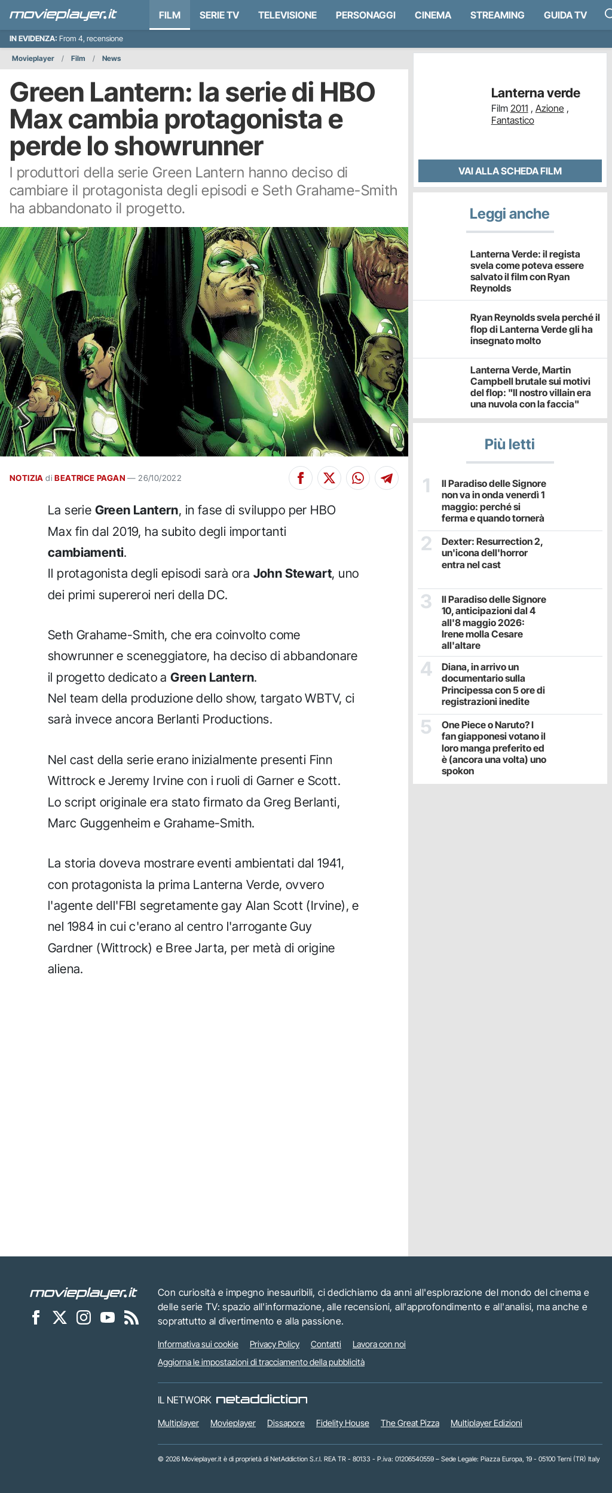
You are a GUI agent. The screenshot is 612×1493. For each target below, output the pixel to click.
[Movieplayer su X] (60, 1317)
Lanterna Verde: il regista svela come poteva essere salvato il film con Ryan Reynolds (527, 271)
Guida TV (565, 15)
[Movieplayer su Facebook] (36, 1317)
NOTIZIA (27, 478)
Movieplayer (33, 58)
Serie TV (219, 15)
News (111, 58)
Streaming (497, 15)
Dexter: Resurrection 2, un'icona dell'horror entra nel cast (492, 553)
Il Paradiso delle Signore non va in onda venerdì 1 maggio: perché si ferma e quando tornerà (494, 501)
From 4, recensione (91, 38)
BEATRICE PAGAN (90, 478)
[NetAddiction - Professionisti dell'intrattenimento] (261, 1400)
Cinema (433, 15)
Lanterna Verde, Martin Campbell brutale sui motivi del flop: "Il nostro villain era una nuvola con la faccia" (530, 387)
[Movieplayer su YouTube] (108, 1317)
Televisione (287, 15)
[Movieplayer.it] (63, 15)
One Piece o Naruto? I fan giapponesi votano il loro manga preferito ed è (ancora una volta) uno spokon (494, 748)
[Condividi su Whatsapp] (358, 478)
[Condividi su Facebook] (301, 478)
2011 (519, 108)
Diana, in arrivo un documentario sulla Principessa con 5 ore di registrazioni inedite (493, 684)
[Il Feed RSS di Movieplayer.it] (131, 1317)
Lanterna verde (535, 93)
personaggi (366, 15)
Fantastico (512, 120)
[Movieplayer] (83, 1292)
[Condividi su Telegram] (387, 478)
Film (169, 15)
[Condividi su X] (329, 478)
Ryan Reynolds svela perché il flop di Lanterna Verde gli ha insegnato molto (535, 328)
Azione (550, 108)
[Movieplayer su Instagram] (84, 1317)
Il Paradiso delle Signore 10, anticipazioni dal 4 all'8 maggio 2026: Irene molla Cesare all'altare (494, 622)
